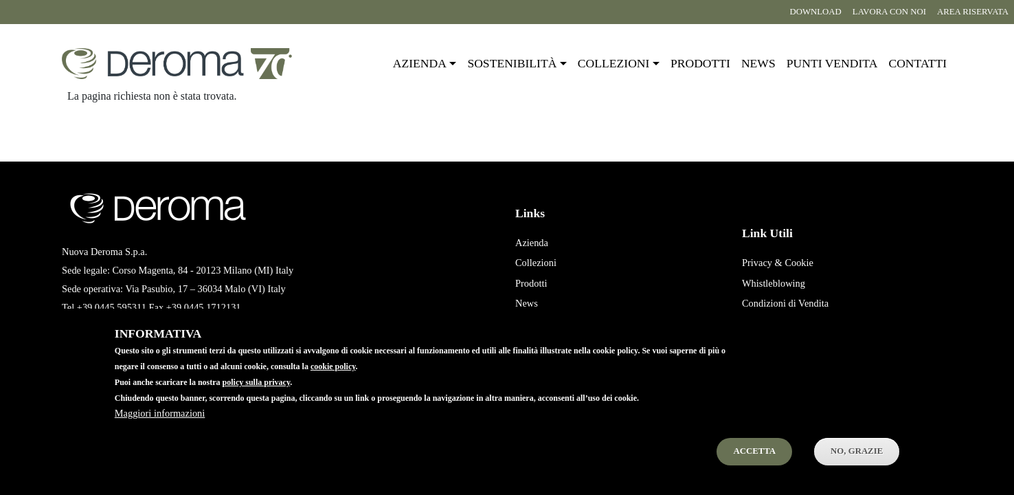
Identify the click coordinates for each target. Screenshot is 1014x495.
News (758, 63)
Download (815, 11)
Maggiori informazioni (160, 431)
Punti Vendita (542, 323)
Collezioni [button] (614, 63)
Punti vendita (832, 63)
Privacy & (762, 262)
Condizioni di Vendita (785, 303)
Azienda (531, 242)
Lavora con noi (889, 11)
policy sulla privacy (257, 400)
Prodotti (700, 63)
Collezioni (535, 262)
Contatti (917, 63)
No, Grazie (857, 469)
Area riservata (973, 11)
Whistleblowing (773, 283)
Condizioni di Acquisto (788, 323)
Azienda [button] (420, 63)
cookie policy (333, 384)
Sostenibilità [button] (511, 63)
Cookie (799, 262)
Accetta (754, 469)
